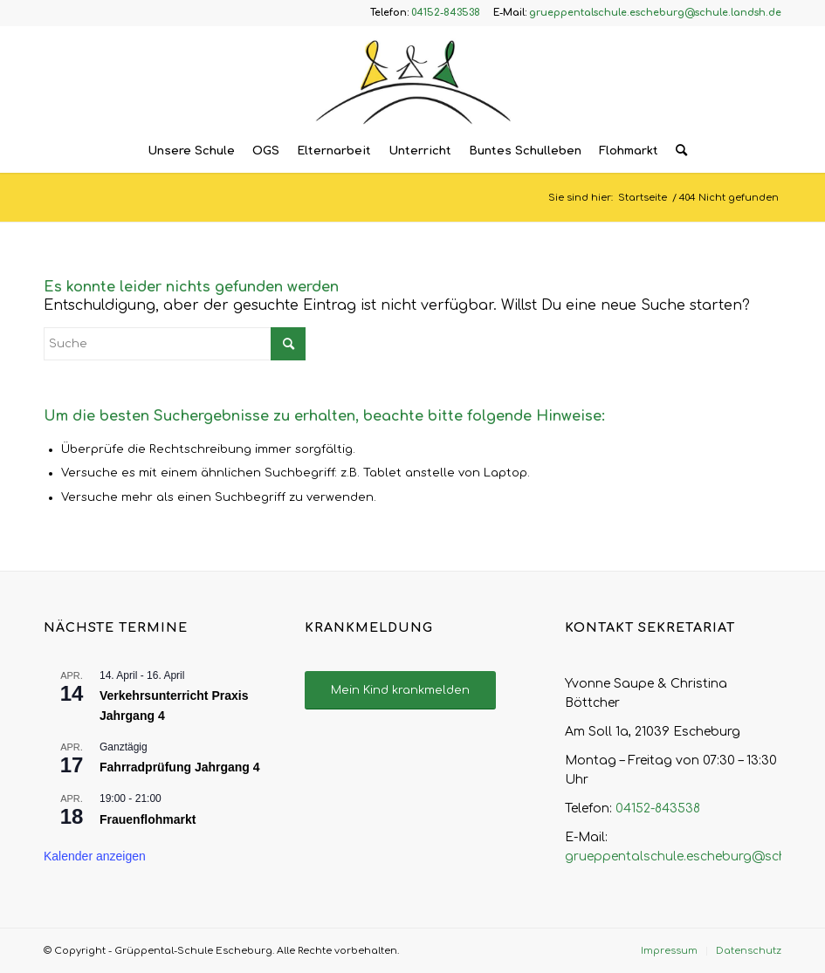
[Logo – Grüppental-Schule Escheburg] (413, 77)
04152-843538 (657, 808)
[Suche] (677, 151)
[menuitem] (191, 151)
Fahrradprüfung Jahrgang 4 (180, 767)
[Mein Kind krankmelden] (400, 690)
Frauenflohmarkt (148, 819)
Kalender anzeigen (95, 856)
